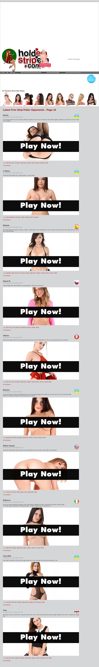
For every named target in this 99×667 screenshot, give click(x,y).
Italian (24, 548)
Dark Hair (8, 163)
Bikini (13, 273)
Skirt (34, 602)
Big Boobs (12, 217)
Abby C (7, 105)
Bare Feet (8, 327)
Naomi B (6, 281)
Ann (18, 105)
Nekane (6, 225)
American (8, 492)
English (17, 658)
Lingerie (29, 163)
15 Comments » (7, 384)
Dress (12, 163)
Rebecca (6, 500)
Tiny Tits (42, 382)
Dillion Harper (9, 446)
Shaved (37, 163)
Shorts (31, 217)
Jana (81, 105)
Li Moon (6, 171)
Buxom (17, 273)
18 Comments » (7, 220)
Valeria (6, 336)
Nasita (5, 115)
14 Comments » (7, 605)
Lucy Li (91, 105)
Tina (5, 610)
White (46, 163)
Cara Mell (7, 556)
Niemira (6, 390)
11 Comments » (7, 165)
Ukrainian (42, 163)
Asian (7, 217)
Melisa (49, 105)
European (17, 163)
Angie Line (60, 105)
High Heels (23, 163)
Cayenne (70, 105)
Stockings (42, 658)
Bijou (28, 105)
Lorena (39, 105)
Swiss (37, 382)
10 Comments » (7, 660)
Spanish (52, 273)
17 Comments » (7, 275)
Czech (13, 327)
